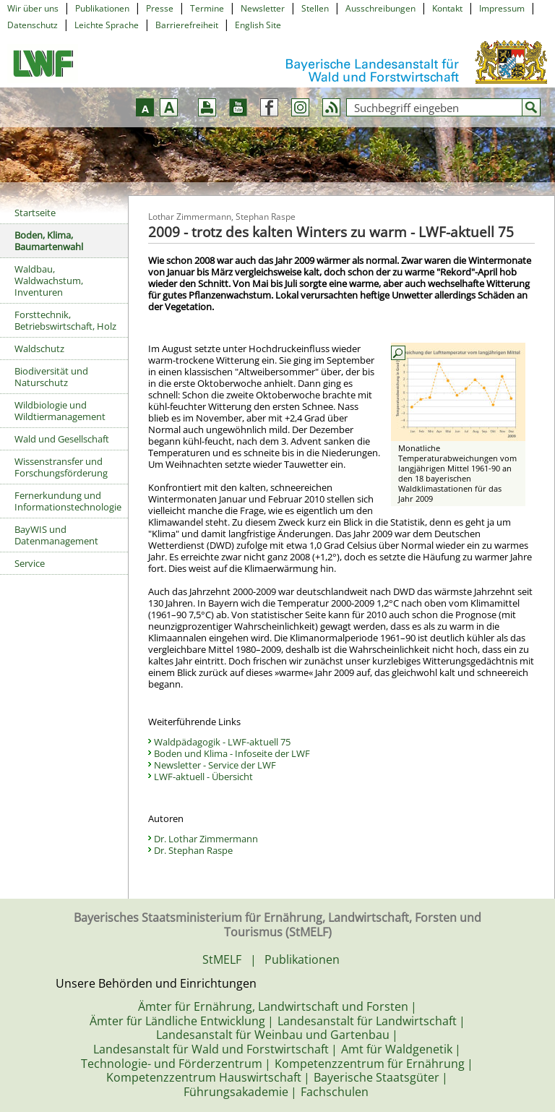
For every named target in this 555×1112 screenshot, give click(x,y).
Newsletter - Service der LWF (215, 764)
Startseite (35, 212)
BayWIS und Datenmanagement (56, 535)
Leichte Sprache (106, 25)
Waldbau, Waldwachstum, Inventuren (48, 280)
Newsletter (263, 8)
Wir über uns (33, 8)
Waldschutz (39, 348)
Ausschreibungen (380, 8)
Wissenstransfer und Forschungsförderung (61, 467)
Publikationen (102, 8)
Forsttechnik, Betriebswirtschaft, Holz (65, 320)
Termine (207, 8)
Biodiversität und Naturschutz (51, 376)
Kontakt (447, 8)
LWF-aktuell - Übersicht (203, 776)
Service (29, 563)
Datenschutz (32, 25)
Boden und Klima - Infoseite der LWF (232, 753)
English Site (258, 25)
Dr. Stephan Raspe (193, 850)
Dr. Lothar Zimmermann (206, 838)
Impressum (502, 8)
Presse (159, 8)
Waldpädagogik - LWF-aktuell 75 (222, 741)
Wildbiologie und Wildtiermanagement (60, 410)
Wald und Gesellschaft (61, 438)
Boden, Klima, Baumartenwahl (48, 240)
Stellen (315, 8)
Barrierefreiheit (186, 25)
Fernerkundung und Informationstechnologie (67, 501)
